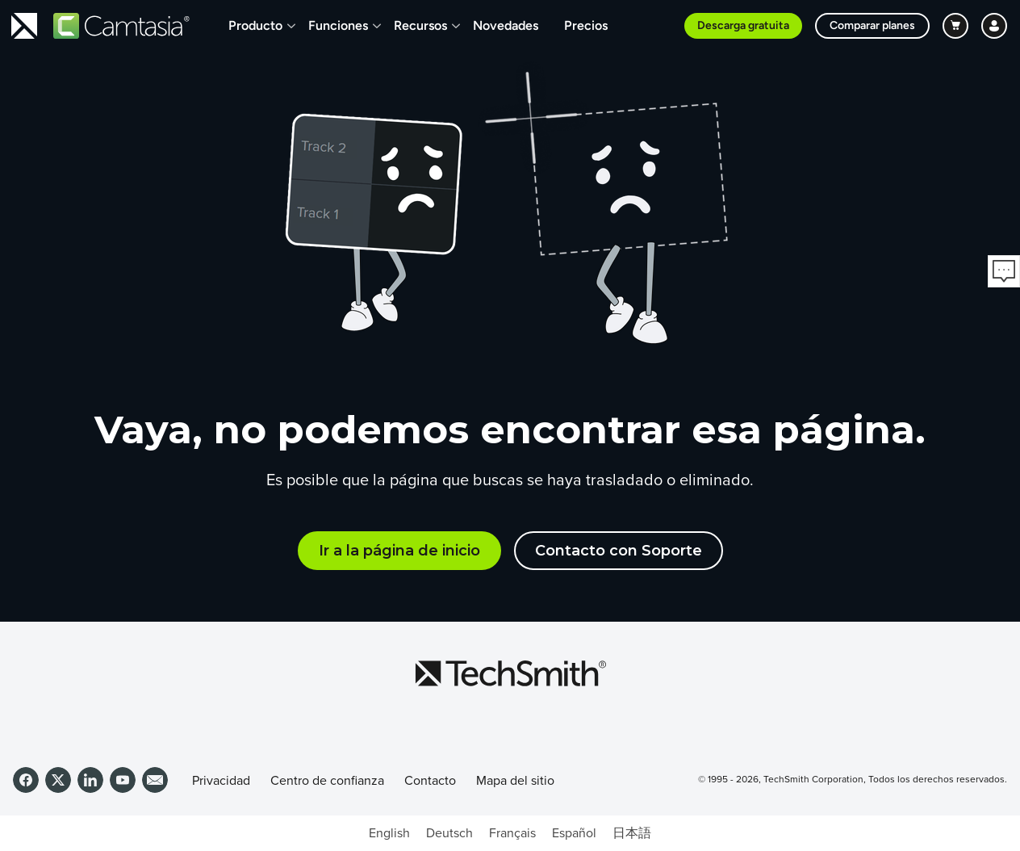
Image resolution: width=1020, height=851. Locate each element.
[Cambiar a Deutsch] (449, 833)
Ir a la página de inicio (399, 551)
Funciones (338, 25)
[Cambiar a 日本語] (631, 833)
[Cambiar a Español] (574, 833)
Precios (586, 25)
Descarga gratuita (743, 25)
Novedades (505, 25)
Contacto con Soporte (618, 551)
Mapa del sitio (515, 780)
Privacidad (221, 780)
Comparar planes (872, 25)
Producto (255, 25)
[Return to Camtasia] (121, 26)
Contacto (430, 780)
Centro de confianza (327, 780)
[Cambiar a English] (389, 833)
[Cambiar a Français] (512, 833)
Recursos (420, 25)
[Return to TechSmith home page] (24, 26)
